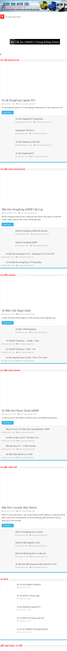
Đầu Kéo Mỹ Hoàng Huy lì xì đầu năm (30, 553)
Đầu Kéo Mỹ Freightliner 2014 (27, 543)
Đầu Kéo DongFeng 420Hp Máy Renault (31, 231)
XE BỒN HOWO (8, 275)
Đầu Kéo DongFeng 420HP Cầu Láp (22, 209)
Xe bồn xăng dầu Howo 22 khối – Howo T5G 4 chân (26, 358)
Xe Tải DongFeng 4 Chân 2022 (27, 142)
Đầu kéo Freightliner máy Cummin (29, 532)
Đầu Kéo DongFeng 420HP (26, 242)
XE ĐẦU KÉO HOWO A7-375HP (19, 454)
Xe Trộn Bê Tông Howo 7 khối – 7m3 (20, 349)
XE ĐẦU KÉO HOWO (10, 370)
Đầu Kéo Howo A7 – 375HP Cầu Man (21, 446)
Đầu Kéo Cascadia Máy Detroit (19, 507)
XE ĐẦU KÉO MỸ (8, 467)
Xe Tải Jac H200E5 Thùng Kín (29, 585)
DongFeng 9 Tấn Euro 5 (24, 130)
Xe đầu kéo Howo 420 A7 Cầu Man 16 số (22, 438)
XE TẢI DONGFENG (10, 60)
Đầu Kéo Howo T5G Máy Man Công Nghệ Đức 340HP (28, 429)
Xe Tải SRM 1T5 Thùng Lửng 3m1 (30, 618)
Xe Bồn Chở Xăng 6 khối (16, 310)
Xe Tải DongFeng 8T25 (24, 153)
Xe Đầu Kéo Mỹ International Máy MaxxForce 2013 (35, 564)
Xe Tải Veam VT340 (12, 17)
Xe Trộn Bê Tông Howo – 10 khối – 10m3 (22, 341)
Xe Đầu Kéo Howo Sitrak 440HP (20, 410)
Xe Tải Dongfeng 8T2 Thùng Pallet (29, 119)
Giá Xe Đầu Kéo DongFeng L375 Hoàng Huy (24, 262)
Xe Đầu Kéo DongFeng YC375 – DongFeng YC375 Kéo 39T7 (30, 254)
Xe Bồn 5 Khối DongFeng (25, 329)
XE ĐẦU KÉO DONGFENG (13, 169)
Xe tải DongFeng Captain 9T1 (18, 100)
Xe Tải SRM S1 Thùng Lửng (28, 596)
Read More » (7, 112)
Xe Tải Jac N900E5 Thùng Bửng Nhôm (34, 42)
